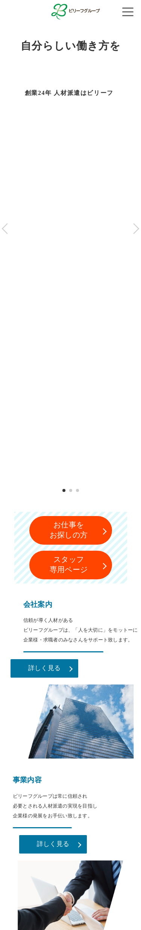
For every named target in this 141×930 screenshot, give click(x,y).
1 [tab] (63, 490)
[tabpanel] (70, 278)
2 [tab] (70, 490)
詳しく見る (44, 668)
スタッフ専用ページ (69, 564)
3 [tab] (77, 490)
